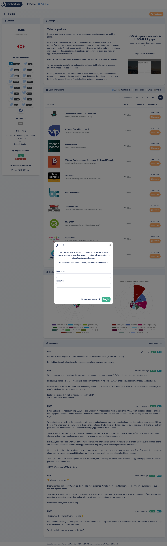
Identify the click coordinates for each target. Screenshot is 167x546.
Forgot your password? (91, 299)
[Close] (110, 245)
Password (60, 281)
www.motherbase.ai (99, 263)
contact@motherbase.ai (84, 258)
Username (60, 271)
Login (106, 299)
